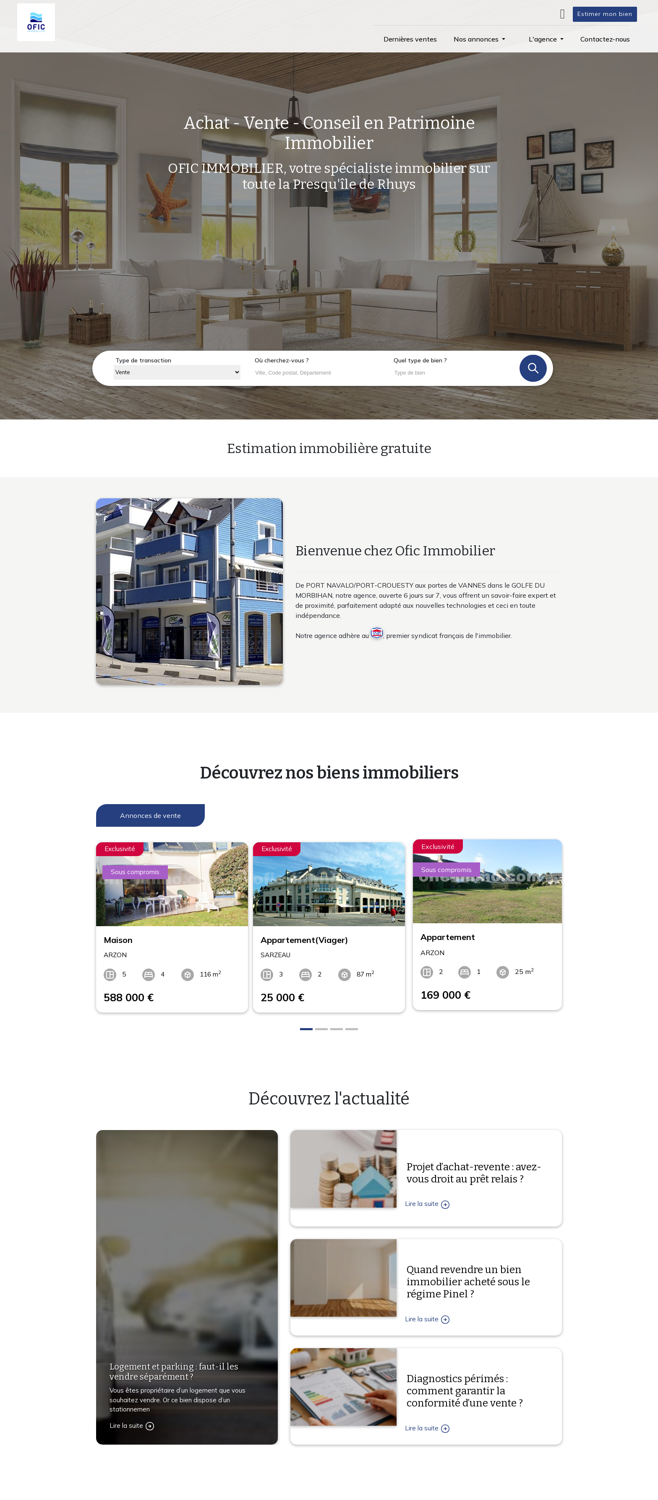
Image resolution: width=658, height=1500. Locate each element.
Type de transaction (143, 360)
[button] (479, 39)
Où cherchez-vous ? (282, 360)
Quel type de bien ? (420, 360)
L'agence (426, 1490)
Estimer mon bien (604, 14)
